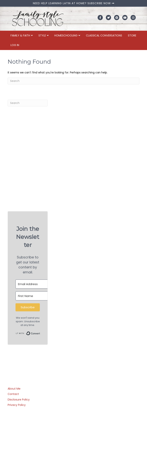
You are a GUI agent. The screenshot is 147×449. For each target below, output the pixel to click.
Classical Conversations (104, 35)
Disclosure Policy (19, 399)
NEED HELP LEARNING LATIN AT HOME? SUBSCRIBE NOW (73, 3)
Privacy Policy (17, 405)
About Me (14, 389)
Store (132, 35)
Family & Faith (20, 35)
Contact (13, 394)
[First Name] (37, 295)
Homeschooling (66, 35)
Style (42, 35)
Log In (15, 45)
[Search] (73, 81)
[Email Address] (37, 284)
